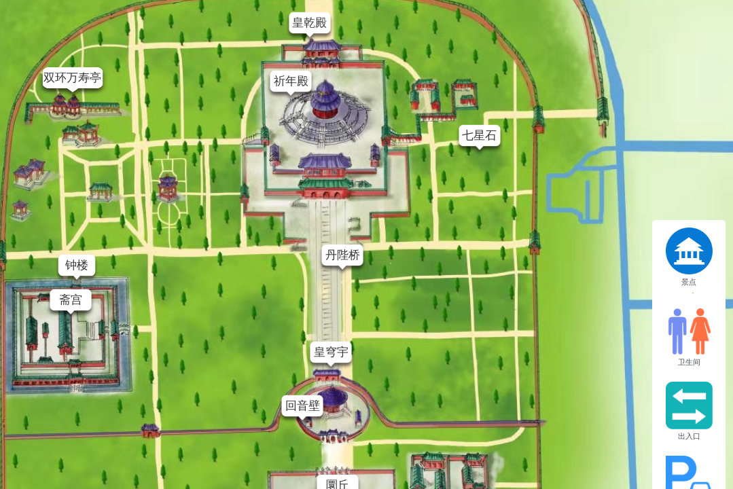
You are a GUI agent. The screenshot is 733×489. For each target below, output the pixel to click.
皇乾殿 (309, 22)
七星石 (479, 135)
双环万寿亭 (72, 77)
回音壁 (302, 405)
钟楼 (76, 265)
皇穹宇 (331, 352)
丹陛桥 (342, 255)
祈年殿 (291, 81)
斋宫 (70, 299)
